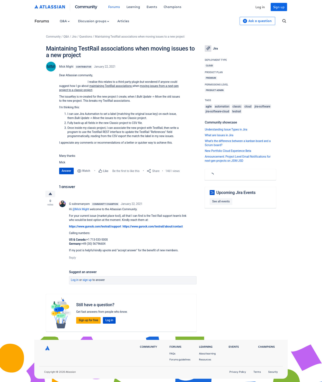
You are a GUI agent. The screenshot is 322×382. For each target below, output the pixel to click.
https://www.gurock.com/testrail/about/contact (153, 226)
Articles (123, 21)
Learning (133, 7)
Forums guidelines (179, 359)
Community (86, 6)
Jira (74, 36)
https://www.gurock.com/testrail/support (95, 226)
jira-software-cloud (217, 111)
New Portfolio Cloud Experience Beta (228, 150)
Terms (257, 371)
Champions (172, 7)
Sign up (279, 7)
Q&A (65, 21)
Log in (260, 7)
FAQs (172, 353)
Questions (85, 36)
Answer (66, 170)
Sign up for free (88, 320)
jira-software (262, 106)
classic (236, 106)
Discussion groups (93, 21)
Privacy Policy (237, 371)
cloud (247, 106)
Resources (205, 359)
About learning (207, 353)
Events (152, 7)
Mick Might (66, 66)
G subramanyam (79, 203)
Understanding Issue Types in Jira (226, 129)
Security (273, 371)
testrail (236, 111)
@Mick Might (80, 209)
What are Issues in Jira (219, 135)
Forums (114, 7)
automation (222, 106)
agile (209, 106)
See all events (221, 201)
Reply (72, 257)
